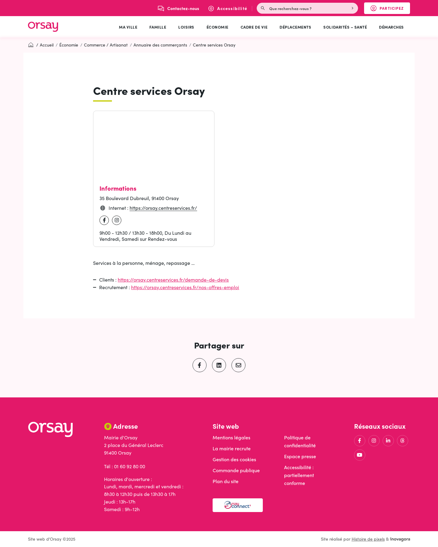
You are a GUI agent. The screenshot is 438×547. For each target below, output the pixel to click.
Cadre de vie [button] (254, 26)
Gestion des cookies (234, 459)
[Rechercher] (353, 8)
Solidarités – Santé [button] (345, 26)
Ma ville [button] (128, 26)
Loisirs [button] (186, 26)
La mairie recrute (232, 448)
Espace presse (300, 456)
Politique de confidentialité (300, 441)
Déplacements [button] (295, 26)
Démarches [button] (391, 26)
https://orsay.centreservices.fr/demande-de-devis (173, 279)
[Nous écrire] (178, 8)
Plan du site (225, 481)
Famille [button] (157, 26)
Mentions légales (231, 437)
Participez (390, 9)
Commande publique (236, 470)
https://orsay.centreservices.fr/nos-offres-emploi (185, 287)
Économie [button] (217, 26)
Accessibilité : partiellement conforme (299, 475)
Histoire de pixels (368, 539)
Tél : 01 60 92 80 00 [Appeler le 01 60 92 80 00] (124, 466)
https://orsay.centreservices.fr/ (163, 208)
